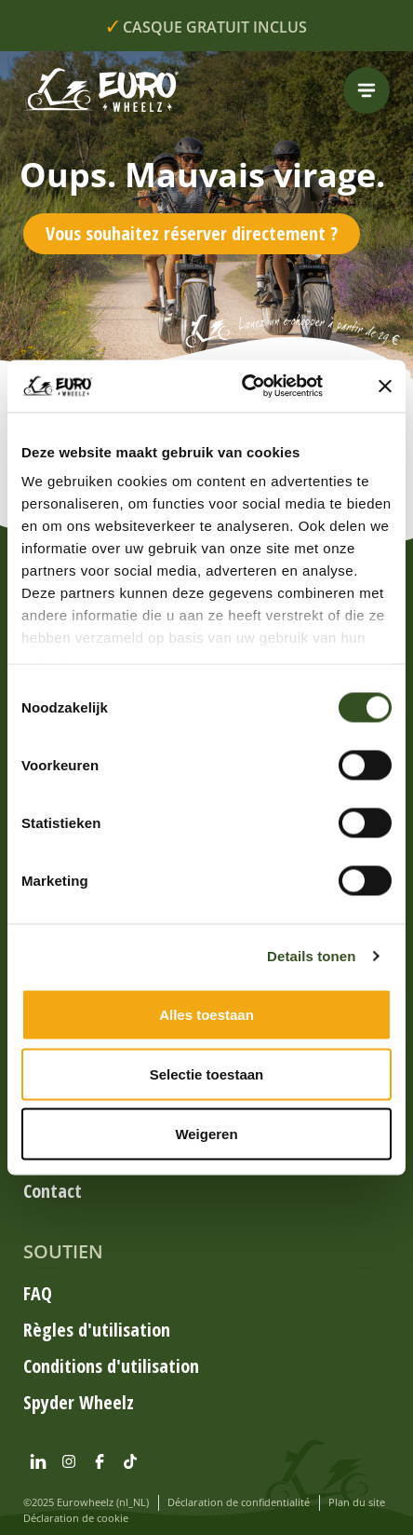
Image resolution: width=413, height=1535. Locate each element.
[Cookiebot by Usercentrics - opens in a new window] (263, 386)
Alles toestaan (206, 1014)
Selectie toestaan (207, 1073)
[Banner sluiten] (385, 385)
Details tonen (311, 956)
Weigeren (206, 1133)
